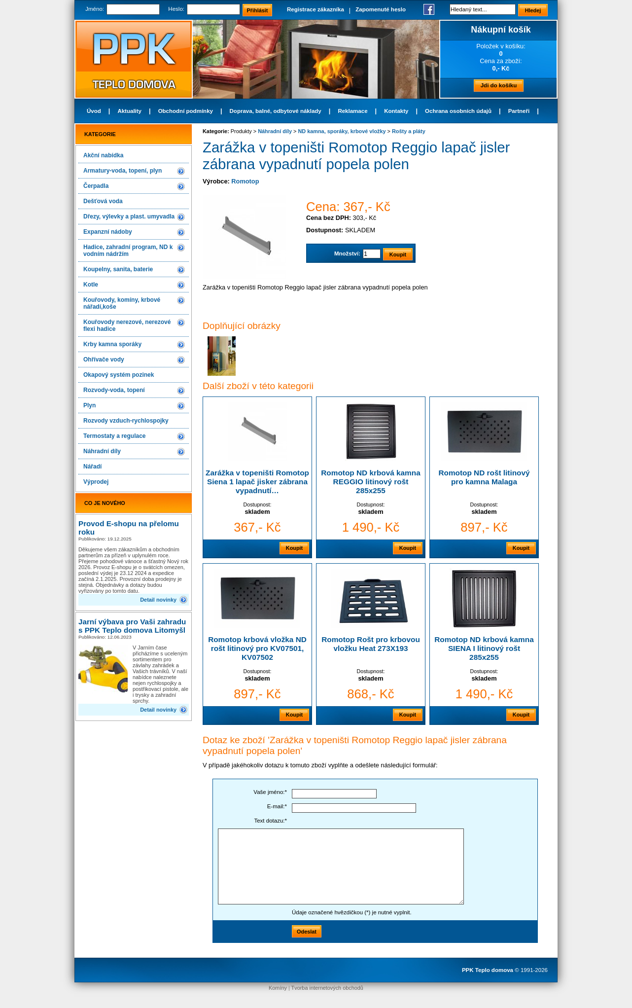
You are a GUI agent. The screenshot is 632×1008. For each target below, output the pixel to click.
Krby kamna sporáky (112, 344)
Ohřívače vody (103, 359)
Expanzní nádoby (107, 231)
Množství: (347, 253)
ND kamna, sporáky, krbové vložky (342, 131)
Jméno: (94, 9)
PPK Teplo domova (487, 970)
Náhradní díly (102, 451)
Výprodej (95, 481)
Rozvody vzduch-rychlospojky (126, 420)
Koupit (294, 548)
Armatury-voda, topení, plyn (122, 170)
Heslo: (176, 9)
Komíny (278, 988)
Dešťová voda (103, 201)
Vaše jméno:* (270, 792)
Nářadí (92, 466)
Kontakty (396, 111)
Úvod (94, 111)
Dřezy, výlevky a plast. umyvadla (129, 216)
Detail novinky (158, 600)
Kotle (90, 284)
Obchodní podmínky (185, 111)
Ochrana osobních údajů (458, 111)
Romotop (245, 181)
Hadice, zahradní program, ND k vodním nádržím (128, 250)
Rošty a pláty (408, 131)
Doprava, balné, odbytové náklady (275, 111)
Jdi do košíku (499, 85)
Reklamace (352, 111)
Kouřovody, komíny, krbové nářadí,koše (121, 303)
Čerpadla (95, 185)
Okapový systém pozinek (118, 374)
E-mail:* (277, 806)
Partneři (519, 111)
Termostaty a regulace (114, 435)
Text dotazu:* (270, 821)
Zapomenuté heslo (380, 9)
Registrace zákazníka (315, 9)
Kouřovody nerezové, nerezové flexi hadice (127, 325)
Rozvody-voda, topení (114, 390)
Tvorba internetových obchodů (327, 988)
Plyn (89, 405)
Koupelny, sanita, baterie (118, 269)
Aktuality (129, 111)
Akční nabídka (103, 155)
